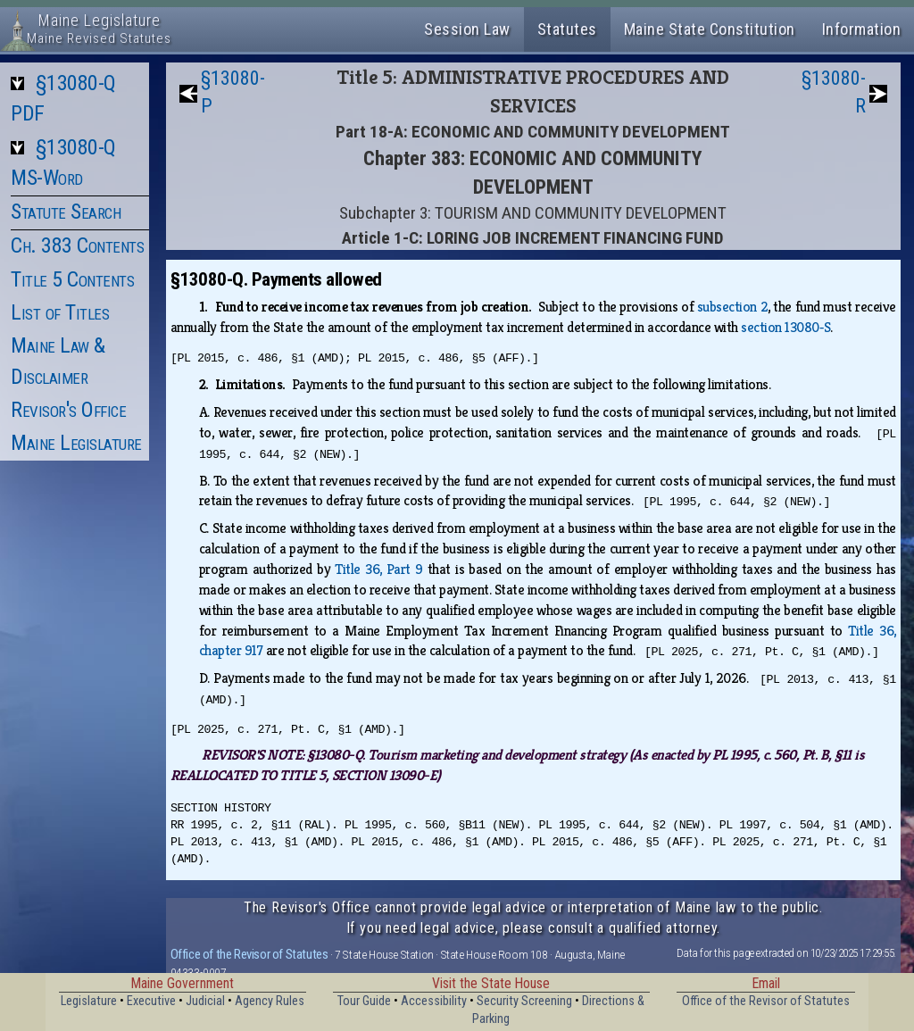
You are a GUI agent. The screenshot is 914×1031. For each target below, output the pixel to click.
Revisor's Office (68, 409)
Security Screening (524, 1001)
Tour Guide (364, 1001)
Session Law (467, 29)
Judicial (205, 1001)
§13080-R (834, 92)
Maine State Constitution (709, 29)
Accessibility (434, 1001)
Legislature (89, 1001)
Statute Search (65, 211)
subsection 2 (732, 306)
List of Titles (60, 312)
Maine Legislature (76, 442)
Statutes (567, 29)
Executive (151, 1001)
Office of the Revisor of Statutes (249, 954)
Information (862, 29)
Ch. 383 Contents (77, 245)
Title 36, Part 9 (378, 569)
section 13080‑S (785, 327)
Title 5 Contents (72, 279)
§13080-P (233, 92)
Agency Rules (269, 1001)
